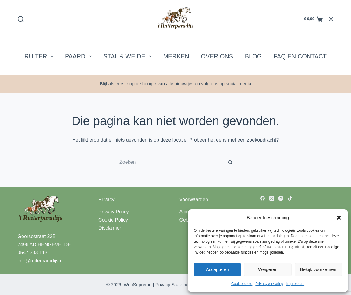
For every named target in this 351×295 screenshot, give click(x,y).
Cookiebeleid (241, 284)
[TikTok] (290, 198)
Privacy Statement (174, 284)
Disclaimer (109, 227)
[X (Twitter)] (271, 198)
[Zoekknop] (230, 162)
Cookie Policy (113, 220)
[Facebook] (262, 198)
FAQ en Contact (300, 56)
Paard (79, 56)
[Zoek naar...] (169, 162)
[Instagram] (280, 198)
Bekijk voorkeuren (318, 269)
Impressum (295, 284)
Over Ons (217, 56)
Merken (176, 56)
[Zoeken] (21, 19)
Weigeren (268, 269)
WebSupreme (137, 284)
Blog (253, 56)
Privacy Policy (113, 211)
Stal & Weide (128, 56)
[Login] (331, 19)
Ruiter (39, 56)
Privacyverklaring (269, 284)
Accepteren (217, 269)
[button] (339, 218)
